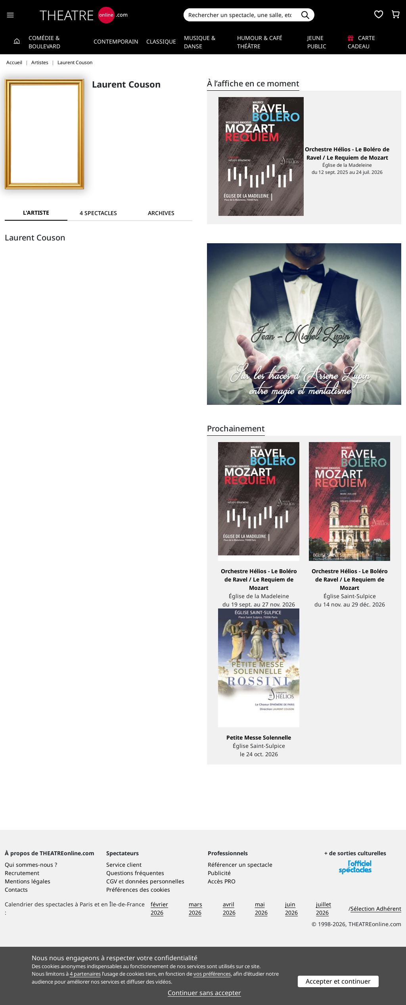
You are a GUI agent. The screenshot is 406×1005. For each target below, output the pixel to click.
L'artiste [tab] (36, 212)
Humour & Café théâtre (259, 42)
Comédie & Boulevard (44, 42)
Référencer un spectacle (240, 922)
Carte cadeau (361, 42)
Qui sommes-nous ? (31, 922)
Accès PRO (222, 939)
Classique (161, 41)
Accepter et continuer (338, 981)
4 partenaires (85, 973)
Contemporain (116, 41)
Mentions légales (27, 939)
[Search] (240, 14)
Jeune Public (316, 42)
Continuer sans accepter (204, 992)
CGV (111, 939)
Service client (124, 922)
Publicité (219, 930)
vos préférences (212, 973)
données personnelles (154, 939)
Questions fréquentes (135, 930)
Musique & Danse (199, 42)
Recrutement (22, 930)
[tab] (98, 213)
